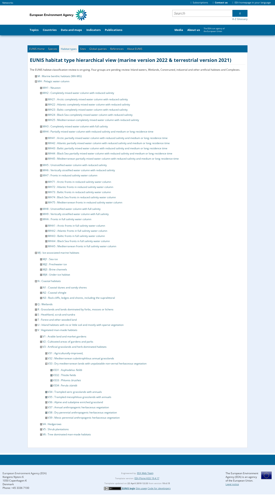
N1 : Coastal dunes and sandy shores (65, 287)
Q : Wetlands (45, 304)
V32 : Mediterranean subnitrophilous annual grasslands (81, 358)
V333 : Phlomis (67, 380)
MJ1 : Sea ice (50, 259)
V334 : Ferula (65, 385)
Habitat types (69, 49)
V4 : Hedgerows (52, 424)
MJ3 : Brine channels (55, 269)
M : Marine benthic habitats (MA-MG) (60, 76)
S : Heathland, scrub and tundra (56, 314)
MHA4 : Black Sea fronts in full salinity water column (79, 241)
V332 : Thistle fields (64, 375)
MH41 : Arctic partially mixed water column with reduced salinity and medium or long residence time (108, 138)
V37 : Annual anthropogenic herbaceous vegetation (78, 407)
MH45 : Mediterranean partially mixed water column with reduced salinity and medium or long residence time (113, 158)
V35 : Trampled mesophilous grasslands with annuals (79, 397)
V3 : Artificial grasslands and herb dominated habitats (75, 347)
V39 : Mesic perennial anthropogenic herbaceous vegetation (84, 417)
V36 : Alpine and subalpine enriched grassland (75, 402)
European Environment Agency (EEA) (25, 473)
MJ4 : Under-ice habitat (56, 274)
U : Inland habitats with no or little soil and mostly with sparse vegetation (81, 325)
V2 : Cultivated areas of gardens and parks (68, 341)
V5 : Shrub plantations (56, 429)
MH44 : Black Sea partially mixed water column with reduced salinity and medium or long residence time (110, 153)
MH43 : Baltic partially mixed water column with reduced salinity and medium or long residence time (107, 148)
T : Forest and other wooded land (57, 320)
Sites (83, 49)
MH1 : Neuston (52, 88)
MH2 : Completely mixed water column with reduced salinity (78, 93)
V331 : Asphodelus (67, 370)
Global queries (98, 49)
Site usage (141, 488)
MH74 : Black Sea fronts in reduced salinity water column (82, 197)
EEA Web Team (145, 473)
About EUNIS (134, 49)
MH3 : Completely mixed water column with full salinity (75, 126)
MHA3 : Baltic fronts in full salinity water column (76, 236)
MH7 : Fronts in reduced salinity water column (70, 175)
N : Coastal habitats (49, 281)
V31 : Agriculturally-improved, (65, 353)
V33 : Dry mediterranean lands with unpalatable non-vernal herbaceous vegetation (97, 363)
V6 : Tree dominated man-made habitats (67, 434)
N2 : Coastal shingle (54, 292)
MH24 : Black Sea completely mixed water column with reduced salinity (90, 115)
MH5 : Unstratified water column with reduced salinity (75, 165)
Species (52, 49)
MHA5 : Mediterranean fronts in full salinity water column (82, 246)
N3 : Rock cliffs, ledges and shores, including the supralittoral (79, 298)
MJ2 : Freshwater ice (55, 264)
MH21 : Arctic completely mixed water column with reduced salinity (88, 99)
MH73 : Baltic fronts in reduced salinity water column (79, 192)
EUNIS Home (37, 49)
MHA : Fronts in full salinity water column (67, 219)
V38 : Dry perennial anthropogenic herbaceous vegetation (82, 412)
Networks (7, 2)
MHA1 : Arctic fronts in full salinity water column (76, 225)
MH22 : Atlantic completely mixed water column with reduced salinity (89, 104)
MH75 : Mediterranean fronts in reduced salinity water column (85, 202)
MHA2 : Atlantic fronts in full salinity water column (77, 231)
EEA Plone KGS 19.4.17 (146, 478)
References (117, 49)
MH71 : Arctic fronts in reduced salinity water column (79, 182)
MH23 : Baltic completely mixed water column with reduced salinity (88, 109)
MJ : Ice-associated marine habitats (58, 253)
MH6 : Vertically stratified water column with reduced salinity (79, 170)
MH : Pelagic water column (53, 81)
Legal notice (232, 484)
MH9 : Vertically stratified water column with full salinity (76, 214)
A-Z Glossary (240, 19)
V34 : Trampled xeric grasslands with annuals (75, 392)
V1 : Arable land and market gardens (64, 336)
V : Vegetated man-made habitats (57, 330)
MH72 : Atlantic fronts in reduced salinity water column (80, 187)
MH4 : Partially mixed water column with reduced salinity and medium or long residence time (98, 131)
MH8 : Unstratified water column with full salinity (72, 209)
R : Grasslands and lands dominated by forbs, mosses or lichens (75, 309)
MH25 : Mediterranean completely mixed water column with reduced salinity (93, 120)
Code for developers (159, 488)
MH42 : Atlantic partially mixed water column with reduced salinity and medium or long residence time (109, 143)
